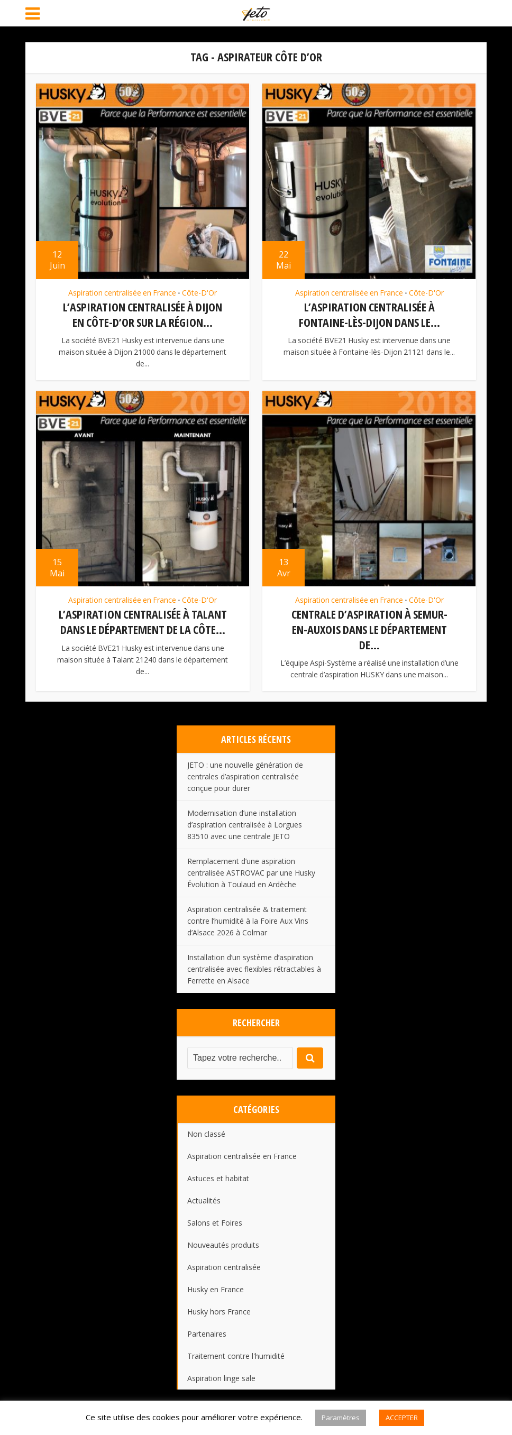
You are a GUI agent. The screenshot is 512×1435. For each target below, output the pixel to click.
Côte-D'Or (199, 293)
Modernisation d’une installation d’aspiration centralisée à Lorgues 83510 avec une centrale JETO (244, 824)
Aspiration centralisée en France (122, 293)
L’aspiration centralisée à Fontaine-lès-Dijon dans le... (369, 314)
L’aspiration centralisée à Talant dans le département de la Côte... (143, 621)
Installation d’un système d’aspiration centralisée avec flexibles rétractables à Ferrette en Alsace (254, 969)
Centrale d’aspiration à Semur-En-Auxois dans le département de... (369, 629)
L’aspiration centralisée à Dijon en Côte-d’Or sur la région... (142, 314)
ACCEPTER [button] (402, 1417)
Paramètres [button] (341, 1417)
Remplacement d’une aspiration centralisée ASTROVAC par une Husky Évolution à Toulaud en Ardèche (251, 872)
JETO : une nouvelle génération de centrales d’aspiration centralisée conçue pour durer (245, 776)
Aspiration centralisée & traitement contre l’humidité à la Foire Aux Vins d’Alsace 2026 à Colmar (247, 920)
